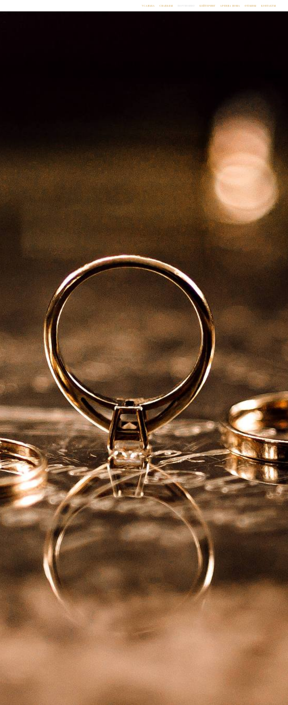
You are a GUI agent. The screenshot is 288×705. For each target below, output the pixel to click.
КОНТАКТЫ (268, 5)
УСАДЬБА (148, 5)
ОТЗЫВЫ (250, 5)
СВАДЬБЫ (166, 5)
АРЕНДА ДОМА (230, 5)
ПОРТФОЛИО (186, 5)
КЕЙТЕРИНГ (207, 5)
